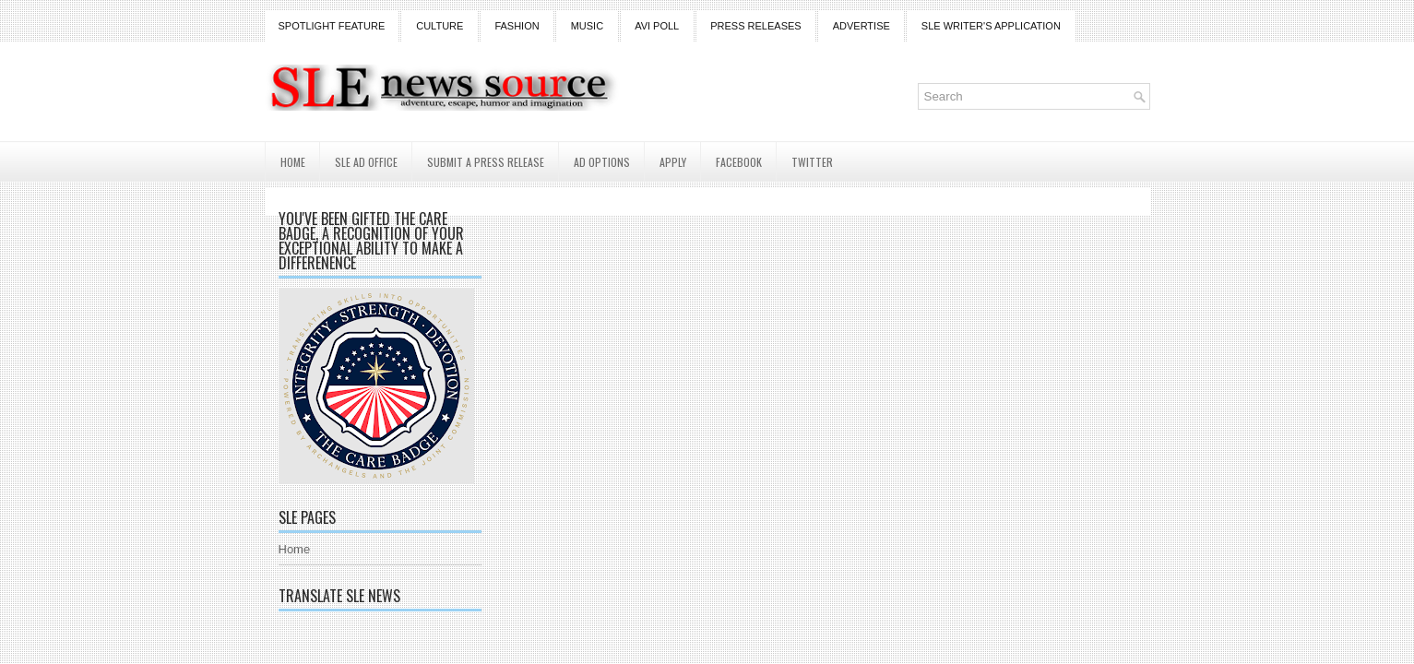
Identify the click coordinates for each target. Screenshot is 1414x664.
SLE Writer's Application (991, 25)
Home (292, 162)
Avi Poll (657, 25)
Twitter (812, 162)
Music (587, 25)
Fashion (516, 25)
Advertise (861, 25)
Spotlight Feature (332, 25)
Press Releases (755, 25)
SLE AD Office (366, 162)
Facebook (739, 162)
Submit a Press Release (485, 162)
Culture (439, 25)
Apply (672, 162)
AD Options (602, 162)
